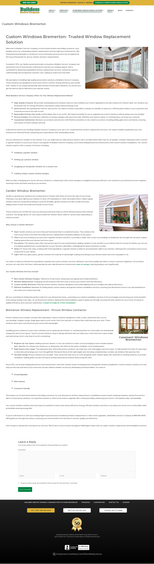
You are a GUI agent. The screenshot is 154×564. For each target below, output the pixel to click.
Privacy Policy (93, 535)
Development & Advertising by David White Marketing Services (79, 554)
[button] (29, 2)
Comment (22, 450)
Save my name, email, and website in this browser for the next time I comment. (49, 483)
